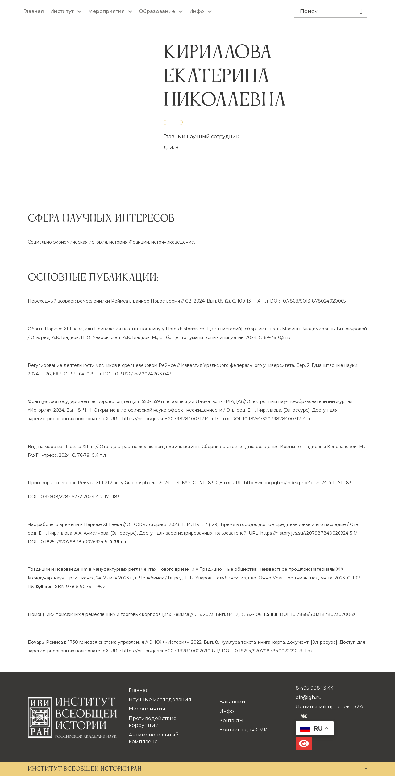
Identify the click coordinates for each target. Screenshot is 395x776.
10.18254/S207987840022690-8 (267, 651)
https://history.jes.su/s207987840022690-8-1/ (171, 651)
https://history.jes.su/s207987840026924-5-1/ (308, 533)
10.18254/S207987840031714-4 (276, 419)
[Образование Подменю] (180, 11)
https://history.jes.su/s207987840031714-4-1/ (170, 419)
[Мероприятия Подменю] (130, 11)
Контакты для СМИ (243, 730)
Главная (33, 11)
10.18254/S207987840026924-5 (73, 542)
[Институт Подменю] (79, 11)
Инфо (196, 11)
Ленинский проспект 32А (329, 707)
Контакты (231, 720)
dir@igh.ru (309, 697)
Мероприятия (106, 11)
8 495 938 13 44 (315, 688)
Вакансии (232, 702)
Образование (157, 11)
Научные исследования (160, 699)
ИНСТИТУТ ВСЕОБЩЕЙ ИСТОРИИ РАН (85, 769)
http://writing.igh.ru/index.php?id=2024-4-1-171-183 (297, 483)
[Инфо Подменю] (209, 11)
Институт (62, 11)
